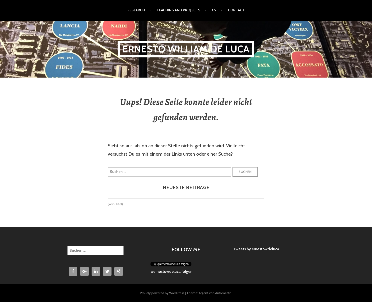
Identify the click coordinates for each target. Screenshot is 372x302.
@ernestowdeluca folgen (171, 271)
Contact (236, 10)
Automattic (223, 293)
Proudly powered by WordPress (162, 293)
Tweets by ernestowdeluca (256, 249)
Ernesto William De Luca (186, 49)
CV (214, 10)
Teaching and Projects (178, 10)
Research (136, 10)
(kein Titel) (115, 204)
